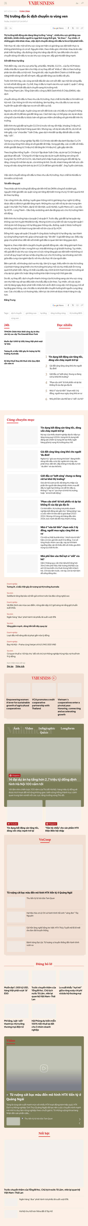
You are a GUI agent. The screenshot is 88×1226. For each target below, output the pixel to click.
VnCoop (45, 842)
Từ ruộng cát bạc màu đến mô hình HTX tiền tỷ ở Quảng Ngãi (39, 895)
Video (37, 729)
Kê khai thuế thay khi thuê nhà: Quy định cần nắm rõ (22, 362)
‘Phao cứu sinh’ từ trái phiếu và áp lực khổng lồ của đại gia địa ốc (65, 383)
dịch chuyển (16, 313)
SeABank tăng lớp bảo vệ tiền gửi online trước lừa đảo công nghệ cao (38, 596)
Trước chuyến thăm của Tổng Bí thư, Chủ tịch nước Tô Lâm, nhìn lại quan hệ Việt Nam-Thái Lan (44, 996)
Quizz (56, 734)
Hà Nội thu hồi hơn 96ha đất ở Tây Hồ (36, 1213)
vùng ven (15, 318)
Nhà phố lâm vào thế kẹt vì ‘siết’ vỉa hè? (66, 398)
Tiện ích (19, 666)
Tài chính (10, 593)
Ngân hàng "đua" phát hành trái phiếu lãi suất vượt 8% (31, 617)
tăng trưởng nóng (58, 313)
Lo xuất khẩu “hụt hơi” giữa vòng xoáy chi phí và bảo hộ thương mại (70, 993)
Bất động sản (11, 11)
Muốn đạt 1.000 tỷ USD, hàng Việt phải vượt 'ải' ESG (23, 342)
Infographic (58, 729)
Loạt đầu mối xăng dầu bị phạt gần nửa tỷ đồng (28, 635)
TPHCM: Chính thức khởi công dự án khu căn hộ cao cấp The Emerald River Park (21, 332)
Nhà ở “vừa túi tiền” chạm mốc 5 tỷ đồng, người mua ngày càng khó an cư (66, 392)
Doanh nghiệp (12, 584)
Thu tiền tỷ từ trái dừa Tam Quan (41, 900)
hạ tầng (43, 313)
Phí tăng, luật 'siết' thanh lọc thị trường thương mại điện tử (14, 1026)
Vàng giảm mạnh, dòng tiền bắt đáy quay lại (27, 626)
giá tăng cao (31, 313)
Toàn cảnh (25, 11)
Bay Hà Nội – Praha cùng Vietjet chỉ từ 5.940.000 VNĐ (31, 644)
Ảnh (22, 729)
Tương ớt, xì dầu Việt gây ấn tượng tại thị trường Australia (22, 352)
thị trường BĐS (76, 313)
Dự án (10, 666)
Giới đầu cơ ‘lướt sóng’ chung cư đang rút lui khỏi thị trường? (65, 375)
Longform (36, 734)
